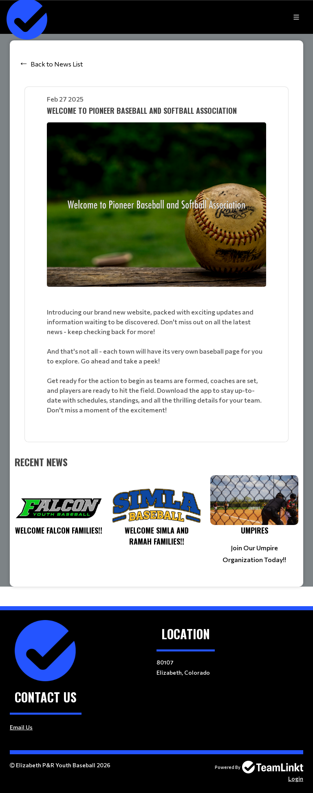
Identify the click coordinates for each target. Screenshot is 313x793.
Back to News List (57, 64)
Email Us (21, 727)
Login (295, 778)
